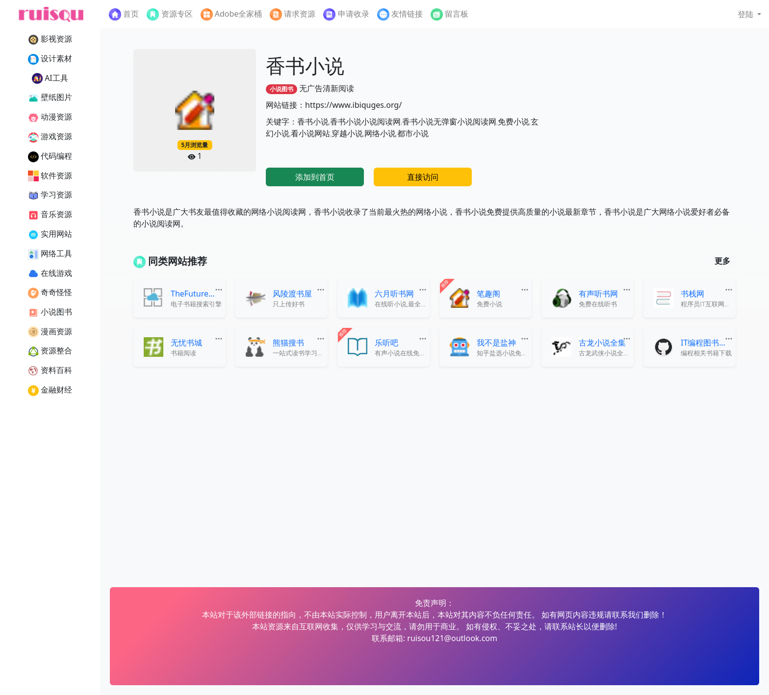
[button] (749, 14)
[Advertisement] (644, 117)
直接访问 (422, 177)
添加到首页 (314, 177)
